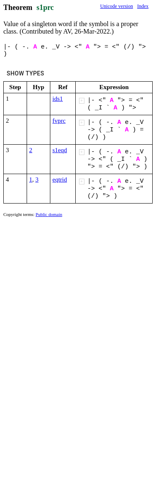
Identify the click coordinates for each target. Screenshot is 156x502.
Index (143, 6)
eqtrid (59, 179)
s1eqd (59, 150)
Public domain (49, 214)
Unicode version (116, 6)
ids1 (57, 98)
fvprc (59, 120)
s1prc (45, 7)
